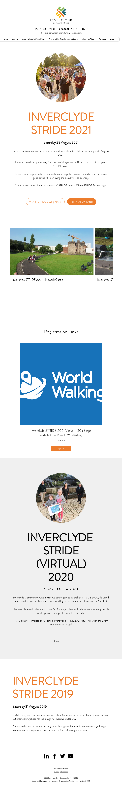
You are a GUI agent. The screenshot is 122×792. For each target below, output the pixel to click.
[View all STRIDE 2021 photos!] (45, 201)
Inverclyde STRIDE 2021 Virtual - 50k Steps (61, 431)
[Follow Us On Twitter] (81, 201)
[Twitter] (62, 756)
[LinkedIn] (46, 756)
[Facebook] (54, 756)
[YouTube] (70, 756)
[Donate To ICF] (61, 641)
